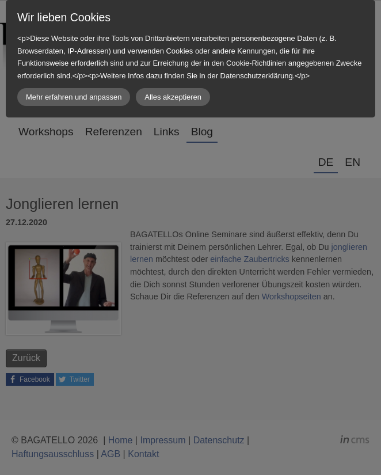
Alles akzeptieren (172, 97)
